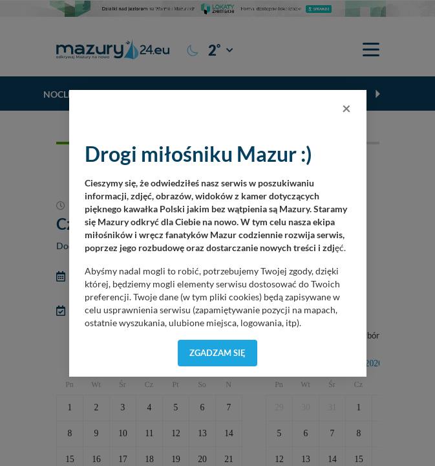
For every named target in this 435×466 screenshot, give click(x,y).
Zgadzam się (217, 353)
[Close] (346, 108)
